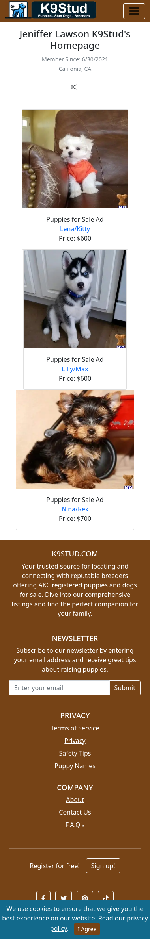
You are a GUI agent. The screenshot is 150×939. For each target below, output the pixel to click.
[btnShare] (75, 87)
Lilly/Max (75, 369)
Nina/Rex (75, 509)
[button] (43, 898)
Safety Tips (75, 753)
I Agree (87, 929)
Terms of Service (75, 728)
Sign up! (103, 865)
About (75, 799)
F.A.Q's (75, 824)
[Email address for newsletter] (59, 687)
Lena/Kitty (75, 228)
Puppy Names (75, 765)
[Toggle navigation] (134, 11)
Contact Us (75, 812)
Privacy (74, 740)
